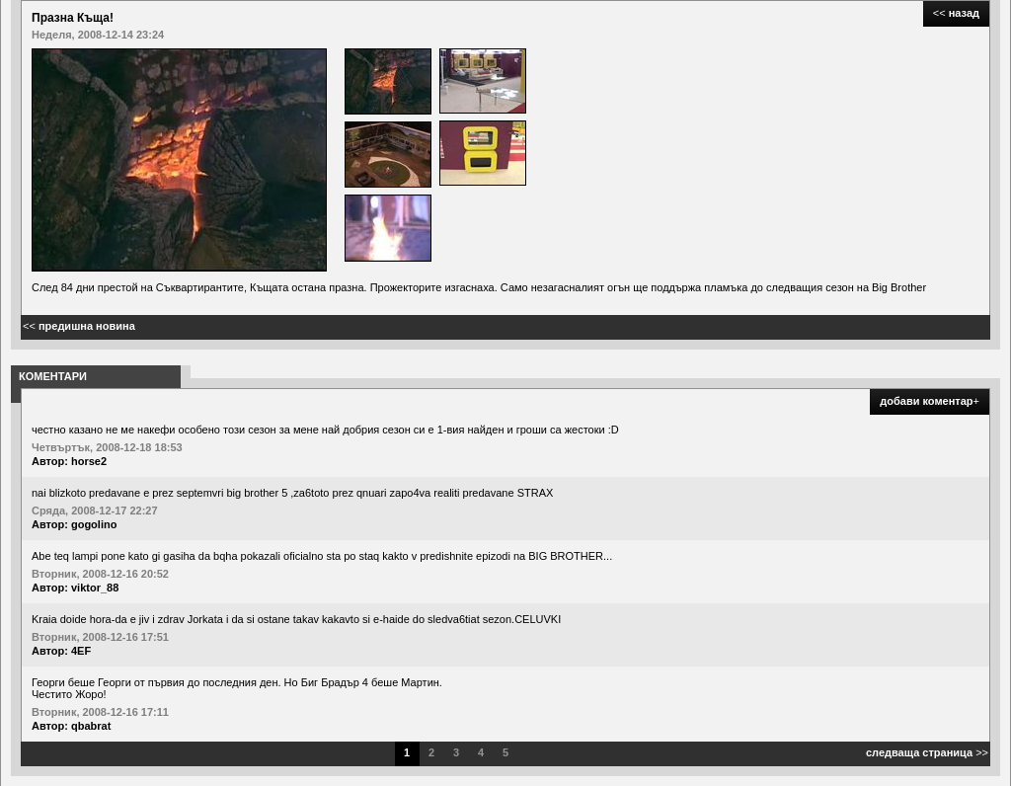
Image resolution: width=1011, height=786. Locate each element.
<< (956, 13)
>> (927, 752)
